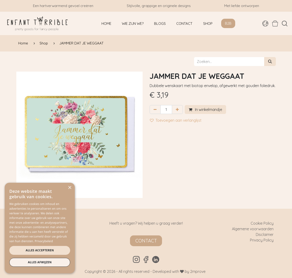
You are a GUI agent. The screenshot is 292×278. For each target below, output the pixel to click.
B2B (228, 23)
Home (23, 43)
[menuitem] (106, 23)
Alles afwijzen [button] (40, 262)
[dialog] (40, 228)
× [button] (69, 188)
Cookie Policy (262, 223)
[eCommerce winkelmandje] (275, 23)
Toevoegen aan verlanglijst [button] (176, 120)
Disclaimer (265, 234)
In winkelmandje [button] (205, 109)
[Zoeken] (270, 61)
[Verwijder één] (155, 109)
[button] (284, 23)
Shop (44, 43)
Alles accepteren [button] (40, 250)
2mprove (197, 271)
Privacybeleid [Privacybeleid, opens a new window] (44, 241)
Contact (146, 241)
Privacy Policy (262, 240)
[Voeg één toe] (177, 109)
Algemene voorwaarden (253, 229)
